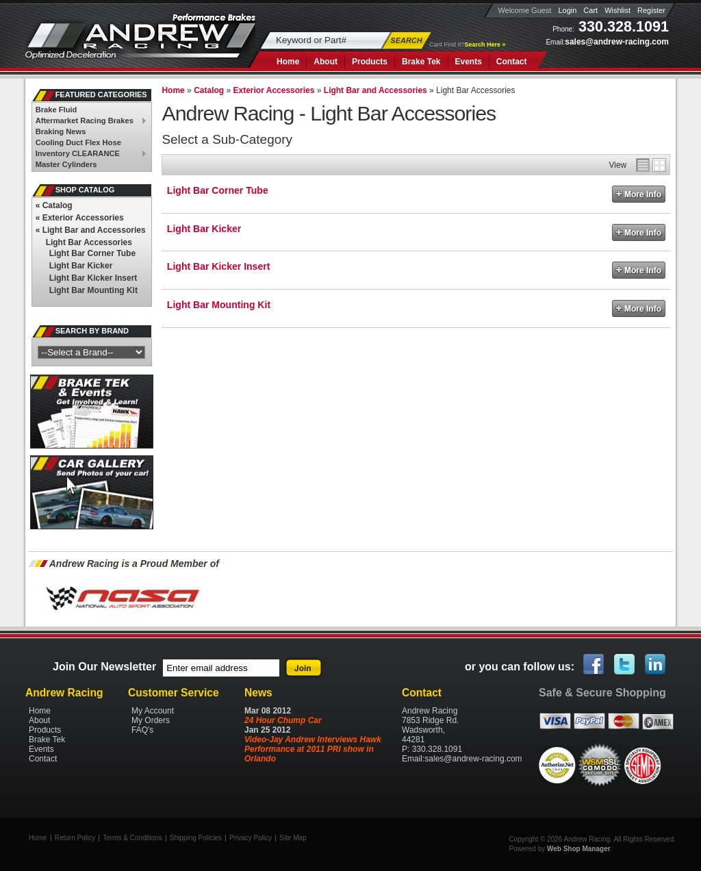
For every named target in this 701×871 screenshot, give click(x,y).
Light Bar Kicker (204, 228)
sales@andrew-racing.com (617, 42)
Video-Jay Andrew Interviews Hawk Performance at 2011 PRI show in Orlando (312, 749)
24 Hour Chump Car (283, 720)
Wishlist (617, 10)
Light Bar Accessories (89, 242)
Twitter (625, 665)
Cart (590, 10)
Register (651, 10)
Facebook (594, 665)
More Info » (638, 194)
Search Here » (485, 44)
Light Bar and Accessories (91, 230)
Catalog (54, 205)
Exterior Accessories (80, 218)
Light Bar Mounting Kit (218, 304)
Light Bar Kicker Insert (218, 266)
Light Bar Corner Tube (217, 190)
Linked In (656, 665)
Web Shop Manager (579, 849)
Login (567, 10)
